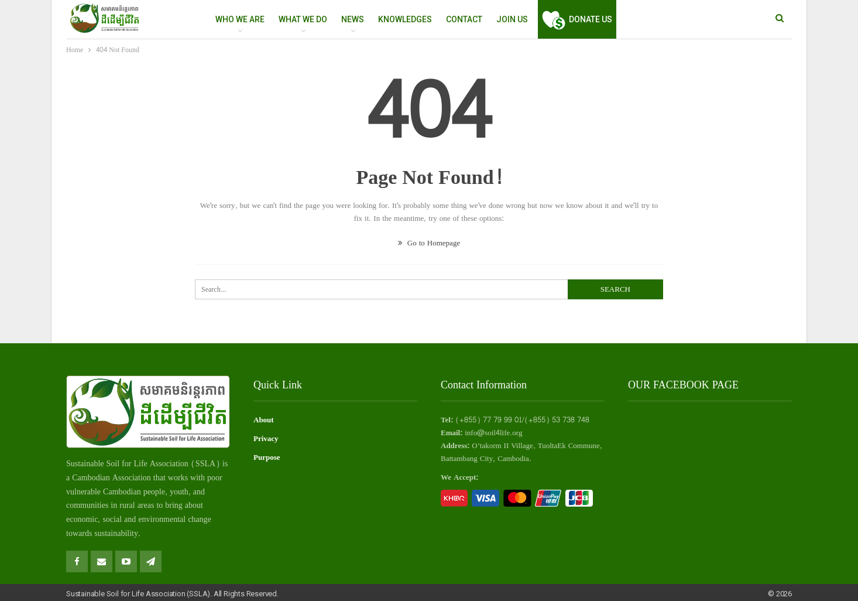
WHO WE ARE (240, 19)
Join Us (512, 19)
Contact (464, 19)
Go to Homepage (429, 243)
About (263, 420)
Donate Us (577, 19)
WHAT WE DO (303, 19)
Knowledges (405, 19)
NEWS (352, 19)
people (154, 491)
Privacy (266, 439)
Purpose (266, 457)
